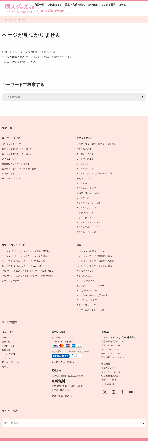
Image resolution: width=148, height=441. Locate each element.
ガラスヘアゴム (84, 272)
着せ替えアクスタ (85, 153)
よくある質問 (100, 5)
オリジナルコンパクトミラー (90, 281)
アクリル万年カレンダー (88, 224)
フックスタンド (84, 215)
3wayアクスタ (83, 177)
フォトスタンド (84, 163)
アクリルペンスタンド (87, 205)
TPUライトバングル (11, 177)
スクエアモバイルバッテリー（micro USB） (23, 262)
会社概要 (105, 358)
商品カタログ (8, 360)
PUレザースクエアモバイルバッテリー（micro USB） (27, 272)
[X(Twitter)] (105, 386)
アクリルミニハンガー (87, 229)
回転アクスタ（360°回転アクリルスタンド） (97, 144)
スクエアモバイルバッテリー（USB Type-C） (24, 258)
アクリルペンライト (11, 158)
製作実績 (86, 5)
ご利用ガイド (52, 5)
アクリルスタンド (85, 168)
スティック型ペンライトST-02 (16, 153)
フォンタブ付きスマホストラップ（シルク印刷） (25, 253)
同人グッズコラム (10, 356)
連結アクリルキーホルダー (89, 191)
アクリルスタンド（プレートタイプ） (94, 172)
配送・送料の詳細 (60, 391)
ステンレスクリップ (86, 300)
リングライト (8, 172)
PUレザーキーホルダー (87, 295)
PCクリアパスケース (86, 277)
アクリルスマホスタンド (88, 220)
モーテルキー (82, 182)
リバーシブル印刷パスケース (90, 248)
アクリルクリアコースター (89, 201)
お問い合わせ (50, 11)
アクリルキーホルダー (87, 187)
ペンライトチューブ (11, 144)
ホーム (5, 332)
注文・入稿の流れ (70, 5)
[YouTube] (130, 386)
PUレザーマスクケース (87, 286)
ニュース (6, 352)
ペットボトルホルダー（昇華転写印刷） (95, 258)
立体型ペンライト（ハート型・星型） (20, 168)
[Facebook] (122, 386)
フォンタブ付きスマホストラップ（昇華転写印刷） (26, 248)
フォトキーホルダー (86, 158)
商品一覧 (38, 5)
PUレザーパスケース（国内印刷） (92, 291)
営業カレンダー (108, 362)
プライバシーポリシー (112, 366)
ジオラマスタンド (85, 210)
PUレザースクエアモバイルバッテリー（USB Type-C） (28, 267)
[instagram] (113, 386)
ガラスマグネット (85, 267)
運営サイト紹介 (108, 374)
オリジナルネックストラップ (90, 305)
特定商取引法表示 (110, 370)
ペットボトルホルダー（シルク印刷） (94, 262)
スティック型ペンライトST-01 (16, 149)
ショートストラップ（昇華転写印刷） (95, 253)
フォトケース (82, 196)
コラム (113, 5)
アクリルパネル (84, 149)
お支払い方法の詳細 (62, 357)
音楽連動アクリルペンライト (16, 163)
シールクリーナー (10, 277)
